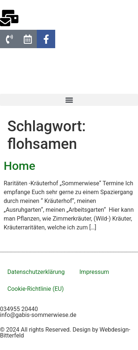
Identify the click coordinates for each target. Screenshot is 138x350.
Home (19, 166)
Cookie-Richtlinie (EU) (35, 288)
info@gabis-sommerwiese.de (38, 314)
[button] (69, 100)
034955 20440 (19, 309)
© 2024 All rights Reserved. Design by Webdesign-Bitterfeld (65, 332)
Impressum (94, 271)
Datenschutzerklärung (36, 271)
